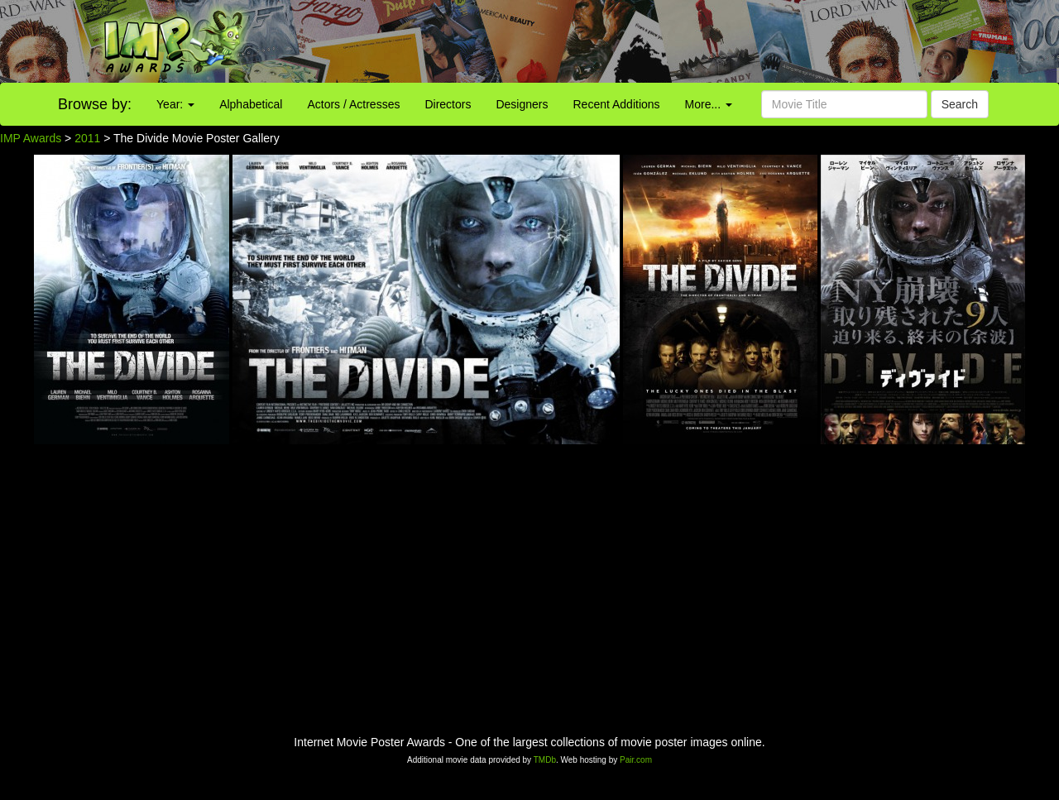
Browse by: (95, 104)
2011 (87, 138)
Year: (175, 104)
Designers (522, 104)
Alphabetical (250, 104)
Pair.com (636, 759)
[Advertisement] (662, 41)
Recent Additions (616, 104)
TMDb (545, 759)
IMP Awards (30, 138)
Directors (447, 104)
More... (708, 104)
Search (960, 104)
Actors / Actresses (353, 104)
